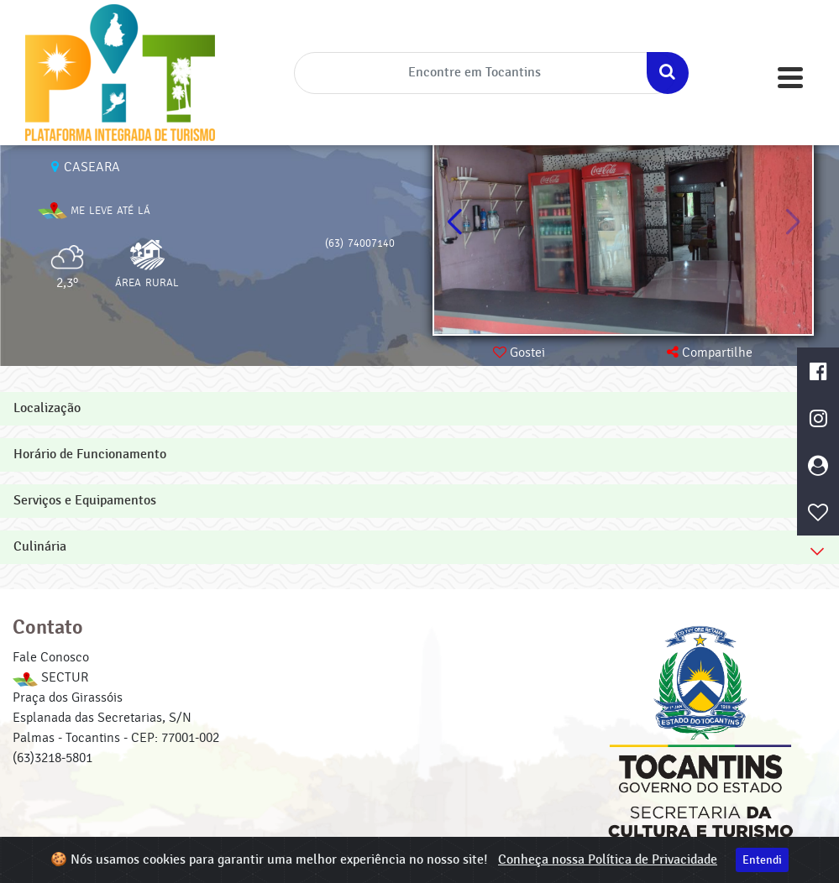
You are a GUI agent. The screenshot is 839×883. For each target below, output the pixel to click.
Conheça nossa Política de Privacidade (607, 860)
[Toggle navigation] (790, 77)
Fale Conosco (51, 657)
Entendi (762, 860)
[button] (792, 222)
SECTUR (50, 677)
